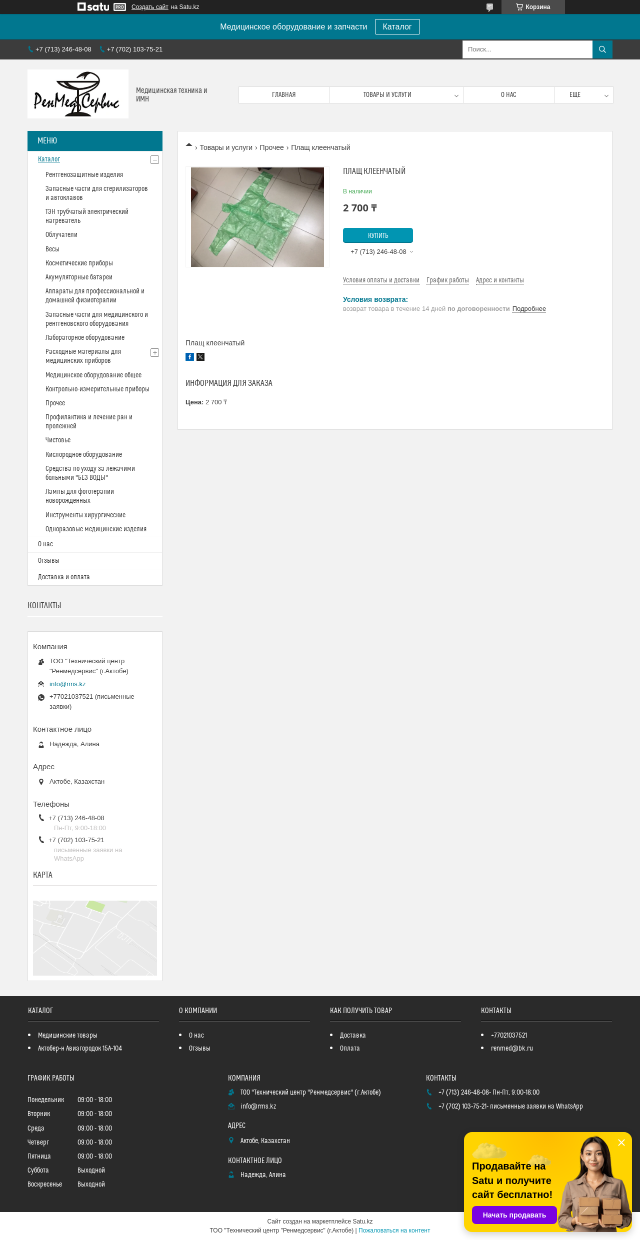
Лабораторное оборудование (85, 338)
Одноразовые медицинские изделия (96, 529)
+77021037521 (509, 1036)
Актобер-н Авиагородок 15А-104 (80, 1049)
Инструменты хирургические (86, 515)
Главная (284, 95)
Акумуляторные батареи (79, 277)
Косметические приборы (79, 263)
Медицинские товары (68, 1036)
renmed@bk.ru (512, 1049)
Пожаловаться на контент (394, 1230)
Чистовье (58, 440)
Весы (53, 249)
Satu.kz (362, 1221)
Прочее (272, 147)
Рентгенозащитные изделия (84, 175)
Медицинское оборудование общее (94, 375)
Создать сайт (150, 6)
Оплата (350, 1049)
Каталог (397, 26)
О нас (508, 95)
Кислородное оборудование (84, 455)
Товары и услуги (388, 95)
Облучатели (62, 235)
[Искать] (602, 49)
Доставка (353, 1036)
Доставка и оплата (64, 577)
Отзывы (49, 561)
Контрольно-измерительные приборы (98, 389)
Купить (378, 236)
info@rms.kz (68, 684)
